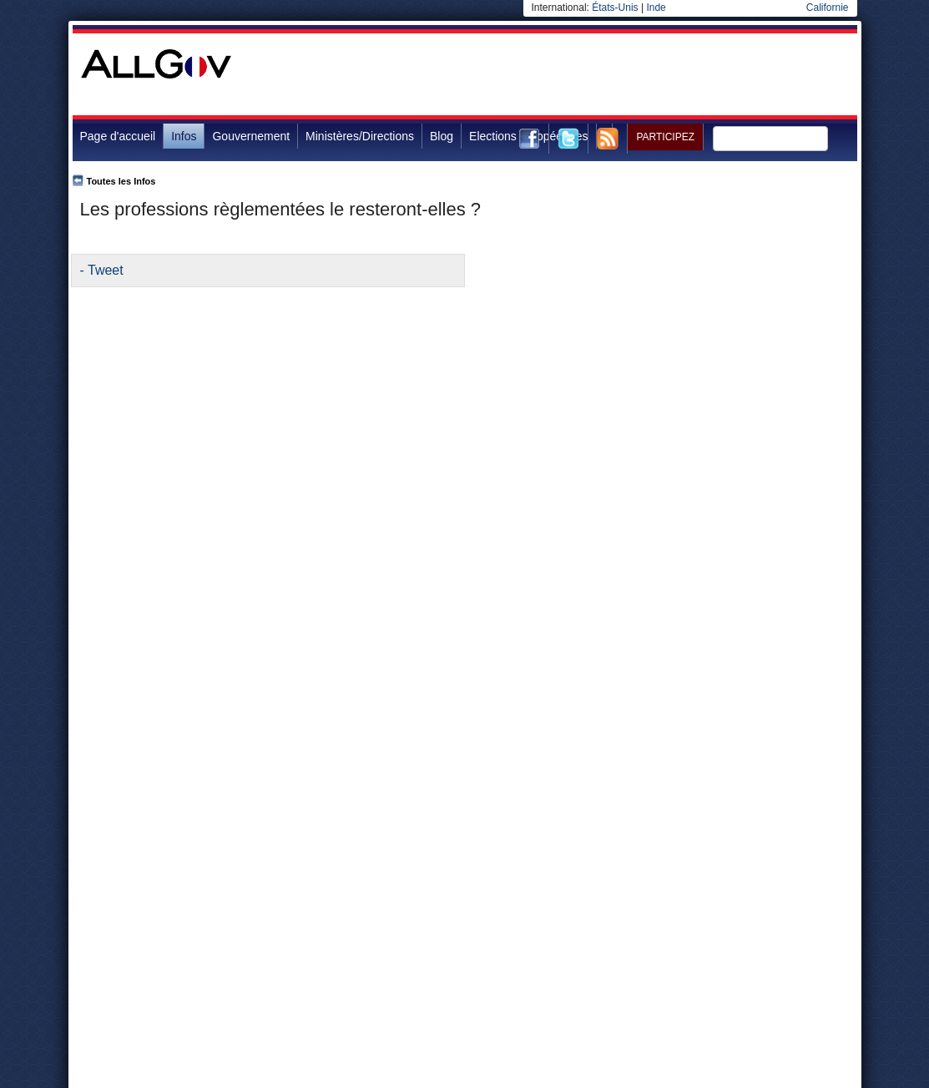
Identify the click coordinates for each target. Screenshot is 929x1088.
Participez (665, 137)
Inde (655, 7)
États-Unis (615, 7)
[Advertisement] (553, 74)
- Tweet (102, 270)
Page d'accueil (118, 136)
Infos (183, 136)
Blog (441, 136)
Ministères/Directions (359, 136)
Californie (827, 7)
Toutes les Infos (121, 181)
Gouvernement (251, 136)
